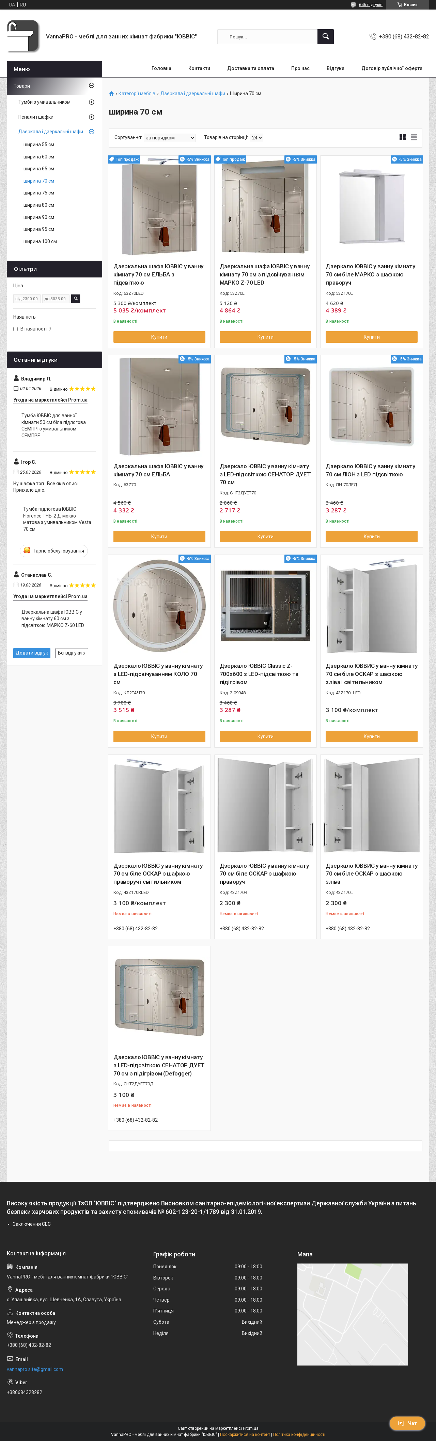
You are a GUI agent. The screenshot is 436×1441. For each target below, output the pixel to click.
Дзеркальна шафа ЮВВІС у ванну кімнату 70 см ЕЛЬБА (158, 470)
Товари (22, 86)
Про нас (300, 68)
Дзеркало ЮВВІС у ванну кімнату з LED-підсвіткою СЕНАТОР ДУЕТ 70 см (265, 474)
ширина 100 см (40, 241)
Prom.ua (251, 1428)
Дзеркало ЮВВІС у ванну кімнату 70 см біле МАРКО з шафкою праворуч (370, 274)
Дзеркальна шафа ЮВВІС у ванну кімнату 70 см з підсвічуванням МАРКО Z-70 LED (265, 274)
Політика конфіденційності (299, 1434)
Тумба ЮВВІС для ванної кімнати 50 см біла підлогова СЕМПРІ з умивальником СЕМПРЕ (53, 425)
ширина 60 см (39, 156)
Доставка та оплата (250, 68)
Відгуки (335, 68)
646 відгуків (371, 4)
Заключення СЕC (32, 1224)
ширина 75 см (39, 193)
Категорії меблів (137, 93)
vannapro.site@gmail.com (35, 1369)
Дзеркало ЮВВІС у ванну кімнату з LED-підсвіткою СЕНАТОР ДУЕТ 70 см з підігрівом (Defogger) (159, 1065)
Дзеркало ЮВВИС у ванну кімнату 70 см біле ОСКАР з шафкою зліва (371, 873)
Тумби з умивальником (44, 102)
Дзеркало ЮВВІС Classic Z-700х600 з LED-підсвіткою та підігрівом (259, 673)
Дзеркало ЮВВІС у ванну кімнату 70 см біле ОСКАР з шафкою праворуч (264, 873)
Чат (407, 1423)
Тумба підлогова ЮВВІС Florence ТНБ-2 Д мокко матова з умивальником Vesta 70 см (57, 519)
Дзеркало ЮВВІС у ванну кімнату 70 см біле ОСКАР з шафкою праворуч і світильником (158, 873)
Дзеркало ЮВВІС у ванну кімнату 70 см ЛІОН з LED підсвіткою (370, 470)
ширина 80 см (39, 205)
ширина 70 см (39, 181)
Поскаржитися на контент (245, 1434)
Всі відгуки (70, 653)
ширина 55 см (39, 144)
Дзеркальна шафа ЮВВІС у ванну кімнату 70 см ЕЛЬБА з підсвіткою (158, 274)
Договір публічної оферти (391, 68)
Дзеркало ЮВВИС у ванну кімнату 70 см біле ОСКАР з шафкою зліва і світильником (371, 673)
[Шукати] (325, 36)
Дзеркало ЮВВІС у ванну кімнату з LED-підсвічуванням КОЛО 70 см (158, 673)
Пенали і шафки (35, 117)
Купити (159, 337)
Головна (161, 68)
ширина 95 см (39, 229)
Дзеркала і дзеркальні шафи (192, 93)
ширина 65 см (39, 168)
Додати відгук (32, 653)
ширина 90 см (39, 217)
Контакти (199, 68)
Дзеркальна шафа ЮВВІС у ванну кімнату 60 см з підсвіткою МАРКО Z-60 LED (52, 618)
